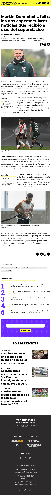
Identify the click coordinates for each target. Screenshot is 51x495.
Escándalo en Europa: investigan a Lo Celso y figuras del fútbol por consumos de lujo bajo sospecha (30, 311)
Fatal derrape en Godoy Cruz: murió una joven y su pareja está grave (30, 292)
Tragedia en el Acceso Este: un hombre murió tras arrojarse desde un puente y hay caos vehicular (28, 285)
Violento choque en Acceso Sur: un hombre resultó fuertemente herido (28, 298)
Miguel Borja (6, 271)
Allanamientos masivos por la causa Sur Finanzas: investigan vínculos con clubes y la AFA (14, 377)
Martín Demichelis (8, 81)
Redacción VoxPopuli (12, 34)
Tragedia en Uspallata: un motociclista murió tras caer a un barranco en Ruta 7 (30, 305)
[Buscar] (40, 3)
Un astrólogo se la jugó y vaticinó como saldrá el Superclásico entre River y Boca (8, 181)
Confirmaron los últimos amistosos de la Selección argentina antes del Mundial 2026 (15, 398)
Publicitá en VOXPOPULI (25, 481)
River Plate (32, 84)
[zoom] (25, 63)
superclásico (41, 268)
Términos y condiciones (26, 478)
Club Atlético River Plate (11, 268)
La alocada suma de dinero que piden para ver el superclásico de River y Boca (8, 105)
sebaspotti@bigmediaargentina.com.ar (25, 484)
